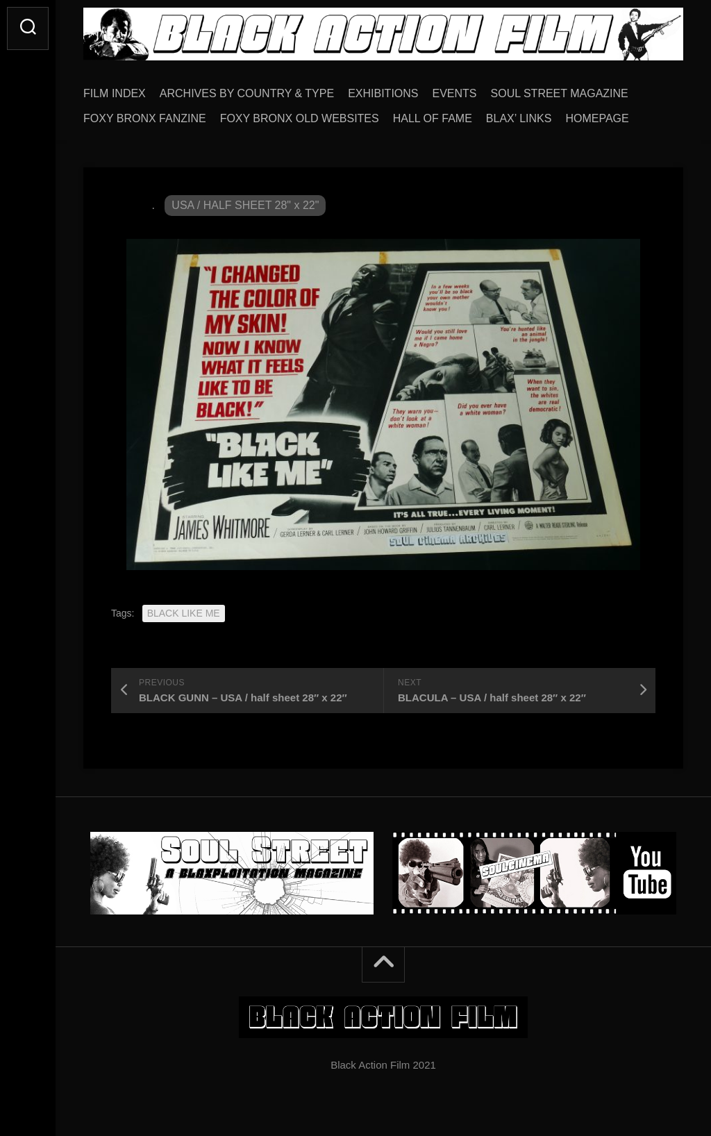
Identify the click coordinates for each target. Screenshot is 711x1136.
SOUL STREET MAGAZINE (559, 93)
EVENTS (455, 93)
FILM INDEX (114, 93)
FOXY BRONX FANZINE (144, 118)
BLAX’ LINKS (519, 118)
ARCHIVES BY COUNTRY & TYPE (247, 93)
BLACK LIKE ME (183, 613)
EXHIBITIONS (383, 93)
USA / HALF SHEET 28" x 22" (245, 205)
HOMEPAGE (596, 118)
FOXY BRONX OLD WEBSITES (299, 118)
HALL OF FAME (432, 118)
